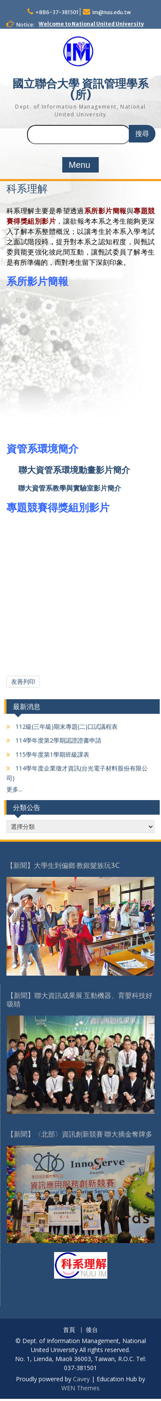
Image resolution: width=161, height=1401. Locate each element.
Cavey (81, 1379)
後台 (92, 1330)
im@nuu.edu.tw (111, 12)
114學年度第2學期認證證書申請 (57, 740)
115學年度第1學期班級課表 (51, 754)
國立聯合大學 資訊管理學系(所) (80, 89)
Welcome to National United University (91, 24)
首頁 (69, 1330)
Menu (79, 165)
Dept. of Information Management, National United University (80, 110)
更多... (14, 789)
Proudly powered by (44, 1379)
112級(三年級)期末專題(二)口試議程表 (66, 726)
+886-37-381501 (57, 12)
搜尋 (142, 133)
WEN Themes (80, 1388)
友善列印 (23, 681)
